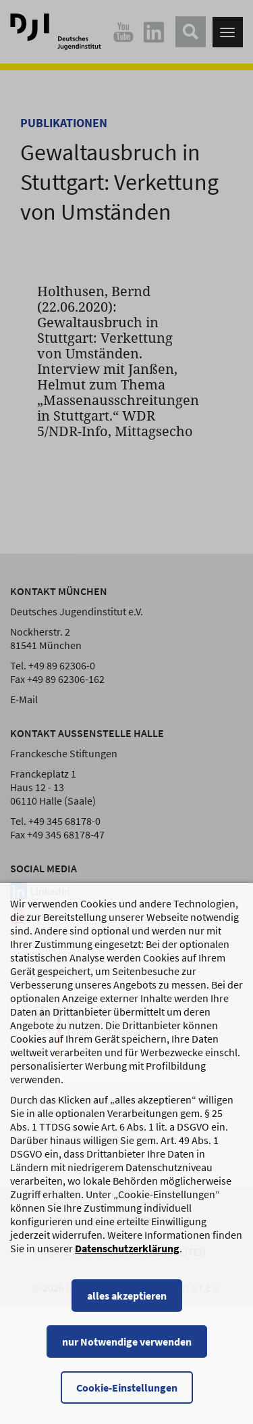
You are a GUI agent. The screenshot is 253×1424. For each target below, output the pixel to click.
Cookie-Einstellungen (126, 1401)
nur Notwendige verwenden (127, 1355)
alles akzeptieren (127, 1309)
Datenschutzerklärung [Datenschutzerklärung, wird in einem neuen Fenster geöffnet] (127, 1261)
